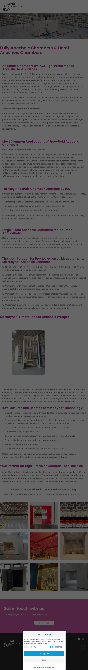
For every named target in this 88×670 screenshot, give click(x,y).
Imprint (53, 664)
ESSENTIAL (30, 644)
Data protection (46, 664)
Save (44, 657)
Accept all (44, 650)
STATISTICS (56, 644)
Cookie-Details (37, 664)
